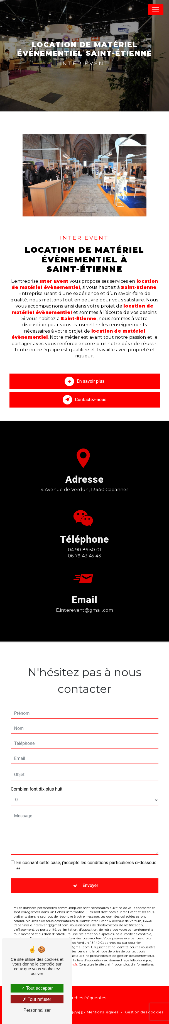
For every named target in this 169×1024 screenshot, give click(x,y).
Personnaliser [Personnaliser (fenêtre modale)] (37, 1010)
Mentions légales (103, 1012)
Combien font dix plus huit (37, 783)
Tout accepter (37, 988)
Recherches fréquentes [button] (82, 997)
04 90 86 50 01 (84, 555)
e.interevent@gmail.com (84, 604)
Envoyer (90, 879)
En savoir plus (84, 381)
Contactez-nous (84, 399)
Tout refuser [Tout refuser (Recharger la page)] (37, 999)
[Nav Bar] (155, 9)
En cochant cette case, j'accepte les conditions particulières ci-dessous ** (86, 860)
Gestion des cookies (144, 1012)
